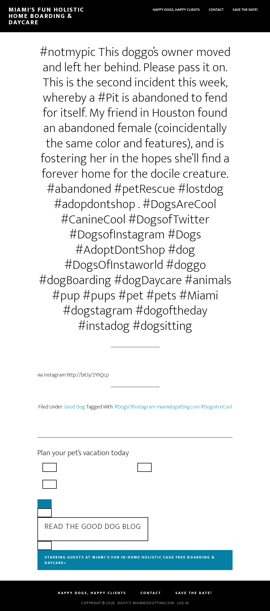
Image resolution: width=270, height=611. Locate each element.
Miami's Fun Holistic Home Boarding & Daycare (46, 16)
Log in (183, 603)
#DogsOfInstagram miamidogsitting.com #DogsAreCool (173, 406)
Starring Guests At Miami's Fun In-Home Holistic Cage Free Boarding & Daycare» (130, 560)
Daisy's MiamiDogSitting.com (146, 603)
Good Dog (74, 406)
